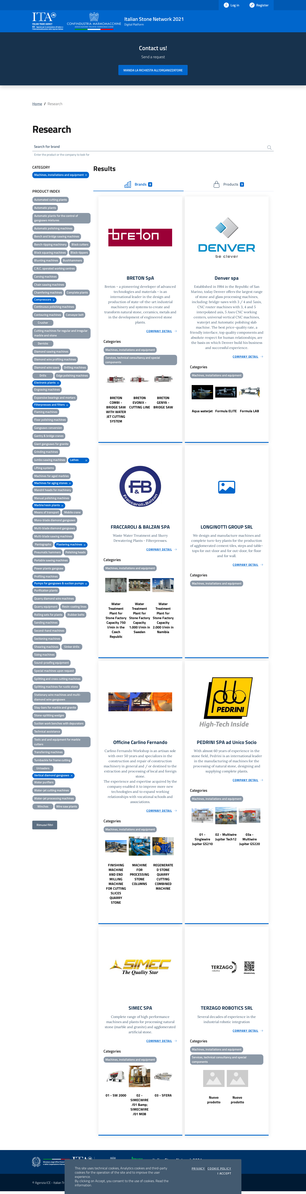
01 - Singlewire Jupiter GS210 (202, 841)
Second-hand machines (49, 631)
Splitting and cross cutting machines (57, 679)
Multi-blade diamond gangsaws (54, 528)
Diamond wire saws (46, 368)
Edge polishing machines (72, 376)
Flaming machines (45, 412)
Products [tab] (228, 185)
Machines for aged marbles (51, 476)
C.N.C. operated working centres (54, 269)
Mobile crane (72, 513)
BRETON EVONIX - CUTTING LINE (139, 404)
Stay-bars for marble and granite (55, 708)
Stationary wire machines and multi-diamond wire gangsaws (57, 697)
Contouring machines (47, 315)
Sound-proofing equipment (51, 663)
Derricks (43, 344)
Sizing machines (44, 655)
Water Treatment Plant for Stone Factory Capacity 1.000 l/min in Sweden (139, 619)
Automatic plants (45, 208)
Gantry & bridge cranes (49, 436)
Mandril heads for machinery (52, 490)
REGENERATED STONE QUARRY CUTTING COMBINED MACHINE (163, 879)
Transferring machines (48, 752)
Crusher (43, 323)
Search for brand (48, 147)
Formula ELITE (226, 412)
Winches (42, 807)
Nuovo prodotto (214, 1103)
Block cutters (80, 245)
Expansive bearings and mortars (54, 398)
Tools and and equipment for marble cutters (57, 742)
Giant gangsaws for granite (51, 444)
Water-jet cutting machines (51, 791)
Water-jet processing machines (54, 799)
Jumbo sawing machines (49, 460)
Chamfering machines (48, 293)
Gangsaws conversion (48, 428)
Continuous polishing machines (54, 307)
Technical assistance (47, 732)
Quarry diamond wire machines (54, 599)
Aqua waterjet (202, 412)
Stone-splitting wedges (49, 716)
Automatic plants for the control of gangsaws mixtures (56, 218)
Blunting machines (46, 261)
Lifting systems (44, 468)
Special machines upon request (54, 671)
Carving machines (45, 277)
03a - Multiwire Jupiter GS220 (249, 841)
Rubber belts (76, 615)
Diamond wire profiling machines (55, 360)
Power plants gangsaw (48, 569)
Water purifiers (44, 782)
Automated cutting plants (50, 200)
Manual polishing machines (51, 498)
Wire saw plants (66, 807)
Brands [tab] (138, 185)
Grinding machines (46, 452)
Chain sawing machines (49, 285)
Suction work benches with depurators (59, 724)
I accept (224, 1173)
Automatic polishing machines (53, 229)
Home (37, 104)
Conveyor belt (75, 315)
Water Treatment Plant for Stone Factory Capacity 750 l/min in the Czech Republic (116, 622)
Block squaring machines (50, 253)
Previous (100, 396)
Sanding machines (46, 623)
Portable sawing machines (51, 561)
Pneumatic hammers (47, 552)
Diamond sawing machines (51, 352)
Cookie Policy (219, 1168)
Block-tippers (79, 253)
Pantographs (43, 545)
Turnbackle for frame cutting (52, 760)
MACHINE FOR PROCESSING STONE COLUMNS (139, 877)
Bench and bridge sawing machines (56, 237)
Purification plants (46, 591)
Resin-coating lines (74, 607)
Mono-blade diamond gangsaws (54, 520)
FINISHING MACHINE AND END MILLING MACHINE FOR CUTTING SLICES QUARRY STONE (116, 886)
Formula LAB (249, 412)
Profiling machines (46, 577)
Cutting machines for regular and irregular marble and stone (61, 333)
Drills (43, 376)
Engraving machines (47, 390)
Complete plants (77, 293)
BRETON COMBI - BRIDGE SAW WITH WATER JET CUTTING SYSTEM (116, 411)
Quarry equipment (45, 607)
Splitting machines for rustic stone (56, 687)
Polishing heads (75, 552)
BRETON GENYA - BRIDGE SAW (163, 404)
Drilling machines (75, 368)
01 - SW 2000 (116, 1098)
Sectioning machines (47, 639)
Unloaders (43, 768)
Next (180, 396)
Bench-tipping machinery (50, 245)
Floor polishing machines (50, 420)
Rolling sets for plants (48, 615)
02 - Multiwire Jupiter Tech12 (226, 839)
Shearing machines (46, 647)
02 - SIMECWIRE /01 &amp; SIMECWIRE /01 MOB (139, 1107)
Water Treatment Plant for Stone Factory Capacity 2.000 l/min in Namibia (163, 619)
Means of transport (46, 513)
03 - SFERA (163, 1098)
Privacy (198, 1168)
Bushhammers (72, 261)
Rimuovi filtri (45, 825)
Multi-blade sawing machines (53, 537)
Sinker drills (71, 647)
